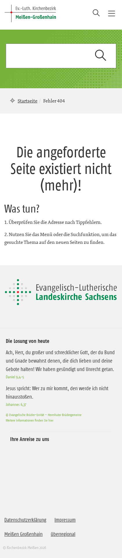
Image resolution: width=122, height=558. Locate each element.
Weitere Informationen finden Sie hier (29, 420)
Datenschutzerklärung (25, 520)
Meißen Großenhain (23, 534)
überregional (63, 534)
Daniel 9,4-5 (15, 376)
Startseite (27, 101)
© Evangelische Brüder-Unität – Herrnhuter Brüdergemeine (43, 415)
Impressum (65, 520)
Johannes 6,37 (16, 404)
